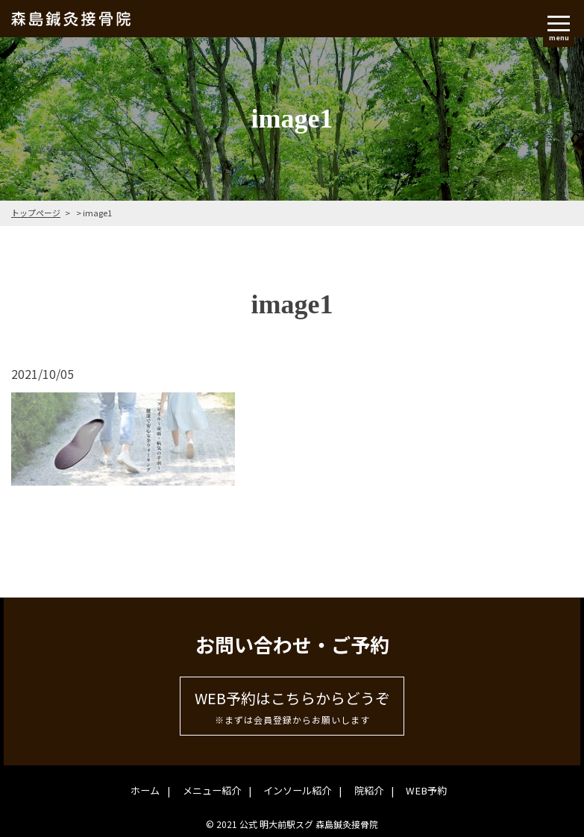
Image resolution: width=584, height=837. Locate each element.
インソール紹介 (298, 790)
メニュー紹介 (217, 790)
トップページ (35, 213)
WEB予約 (416, 790)
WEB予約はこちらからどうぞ (292, 707)
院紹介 (364, 790)
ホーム (155, 790)
